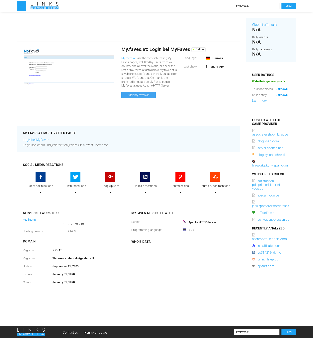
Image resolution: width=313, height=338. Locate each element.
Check (288, 5)
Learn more (259, 100)
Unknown (281, 89)
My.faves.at (128, 58)
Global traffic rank (264, 25)
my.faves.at (31, 220)
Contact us (70, 332)
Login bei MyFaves (36, 140)
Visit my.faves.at (138, 95)
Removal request (96, 332)
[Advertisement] (128, 27)
